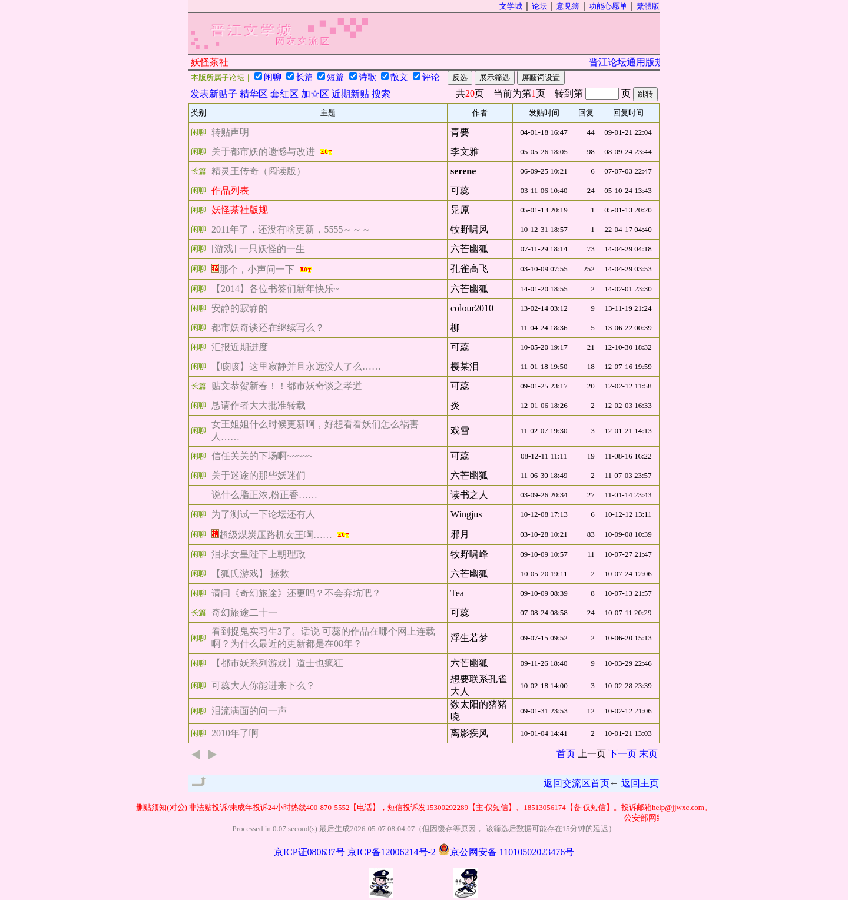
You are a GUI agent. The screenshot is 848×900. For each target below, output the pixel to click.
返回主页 (640, 783)
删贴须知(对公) (161, 807)
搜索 (381, 94)
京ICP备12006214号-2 (391, 852)
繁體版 (648, 6)
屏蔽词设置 (541, 77)
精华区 (254, 94)
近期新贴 (350, 94)
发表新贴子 (213, 94)
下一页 (622, 754)
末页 (648, 754)
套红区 (284, 94)
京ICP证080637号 (309, 852)
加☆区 (315, 94)
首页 (565, 754)
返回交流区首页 (577, 783)
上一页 (592, 754)
